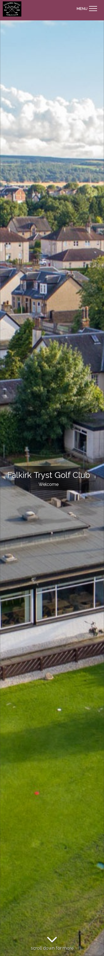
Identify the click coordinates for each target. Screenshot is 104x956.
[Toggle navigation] (86, 7)
